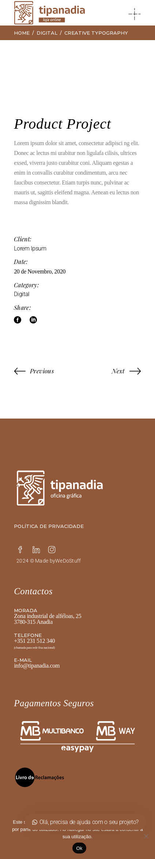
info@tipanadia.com (37, 665)
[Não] (146, 836)
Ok (79, 848)
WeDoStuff (68, 561)
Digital (22, 294)
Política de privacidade (49, 526)
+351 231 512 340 (34, 641)
